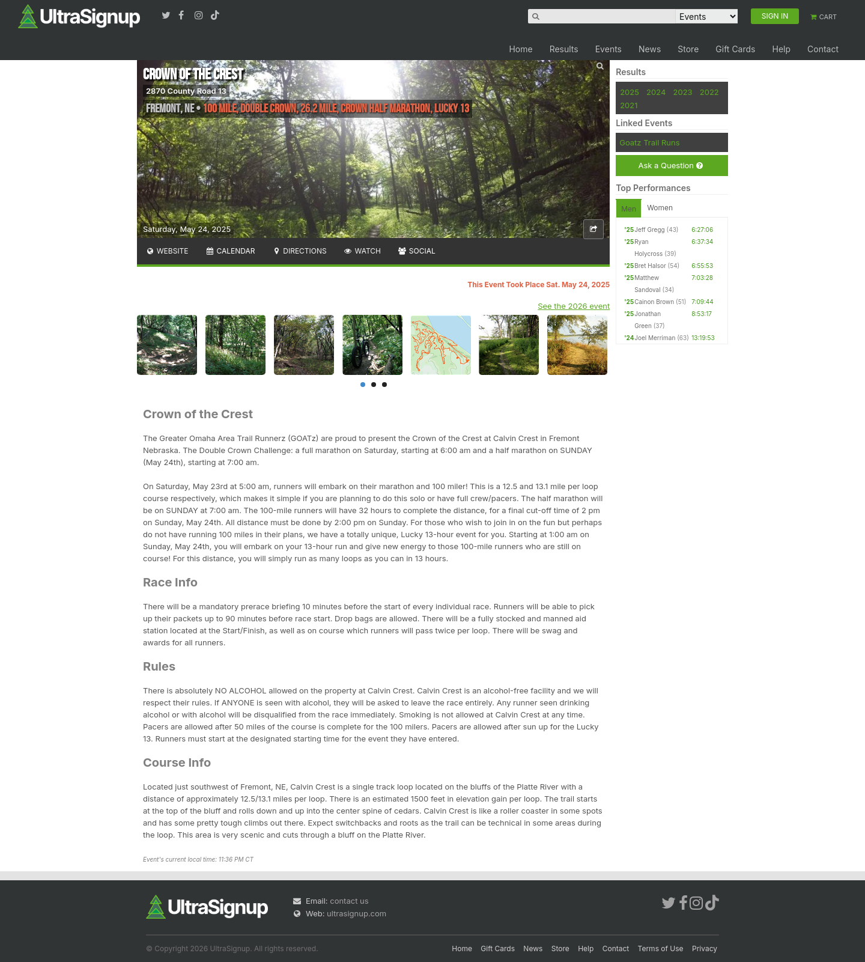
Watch (362, 250)
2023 (683, 92)
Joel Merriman (654, 337)
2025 (629, 92)
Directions (299, 250)
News (650, 49)
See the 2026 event (574, 306)
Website (167, 250)
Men (628, 208)
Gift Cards (735, 49)
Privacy (704, 948)
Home (520, 49)
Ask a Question (670, 165)
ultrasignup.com (356, 913)
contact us (349, 901)
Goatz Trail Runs (649, 142)
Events (608, 49)
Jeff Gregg (649, 229)
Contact (823, 49)
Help (781, 49)
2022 (709, 92)
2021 (628, 105)
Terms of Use (661, 948)
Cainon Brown (654, 301)
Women (660, 207)
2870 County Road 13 (186, 91)
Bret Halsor (650, 265)
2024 (656, 92)
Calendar (230, 250)
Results (564, 49)
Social (417, 250)
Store (688, 49)
